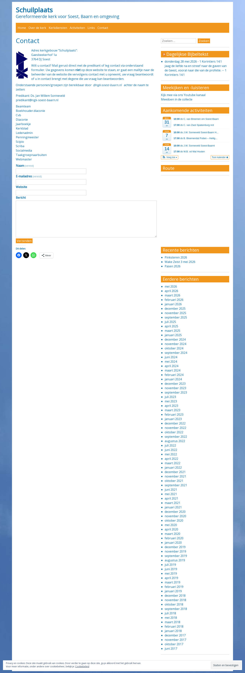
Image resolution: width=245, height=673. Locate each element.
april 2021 (171, 498)
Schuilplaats (34, 9)
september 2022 (176, 437)
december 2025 (175, 309)
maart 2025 (172, 331)
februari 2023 (174, 414)
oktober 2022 (174, 432)
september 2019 (176, 556)
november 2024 (175, 344)
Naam (25, 166)
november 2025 (175, 313)
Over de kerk (37, 28)
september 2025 (176, 317)
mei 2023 (171, 401)
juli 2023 (170, 397)
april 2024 (171, 366)
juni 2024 (171, 357)
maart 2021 (172, 503)
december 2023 (175, 384)
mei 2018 (171, 618)
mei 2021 (171, 494)
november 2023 (175, 388)
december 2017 (175, 635)
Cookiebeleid (82, 666)
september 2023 (176, 392)
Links (91, 28)
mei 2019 (171, 573)
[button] (169, 157)
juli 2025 (170, 322)
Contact (102, 28)
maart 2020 (172, 534)
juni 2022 (171, 450)
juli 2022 (170, 445)
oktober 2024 (174, 348)
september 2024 (176, 353)
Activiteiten (77, 28)
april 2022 (171, 459)
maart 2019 (172, 582)
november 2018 (175, 600)
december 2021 (175, 472)
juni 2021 (171, 490)
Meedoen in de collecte (176, 99)
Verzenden (24, 241)
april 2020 (171, 529)
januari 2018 (173, 631)
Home (22, 28)
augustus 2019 (175, 560)
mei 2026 (171, 286)
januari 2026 (173, 304)
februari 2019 (174, 587)
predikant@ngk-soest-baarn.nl (37, 100)
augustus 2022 (175, 441)
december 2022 (175, 423)
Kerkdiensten (58, 28)
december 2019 (175, 547)
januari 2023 (173, 419)
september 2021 (176, 485)
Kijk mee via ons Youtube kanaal (183, 95)
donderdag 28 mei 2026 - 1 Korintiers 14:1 (193, 61)
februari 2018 (174, 626)
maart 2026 (172, 295)
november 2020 (175, 516)
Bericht (21, 198)
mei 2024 (171, 361)
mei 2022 (171, 454)
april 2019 (171, 578)
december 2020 (175, 512)
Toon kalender (220, 157)
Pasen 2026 (172, 266)
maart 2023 (172, 410)
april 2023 (171, 406)
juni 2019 (171, 569)
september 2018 (176, 609)
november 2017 (175, 640)
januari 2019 (173, 591)
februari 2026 (174, 300)
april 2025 (171, 326)
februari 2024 (174, 375)
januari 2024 (173, 379)
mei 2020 (171, 525)
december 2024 (175, 339)
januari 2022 (173, 467)
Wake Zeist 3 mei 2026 (180, 262)
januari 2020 (173, 543)
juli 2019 (170, 565)
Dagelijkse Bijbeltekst (187, 54)
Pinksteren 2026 (176, 257)
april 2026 (171, 291)
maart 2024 (172, 370)
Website (21, 187)
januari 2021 (173, 507)
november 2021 (175, 476)
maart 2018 (172, 622)
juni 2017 (171, 649)
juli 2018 (170, 613)
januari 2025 (173, 335)
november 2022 (175, 428)
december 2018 (175, 596)
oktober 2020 (174, 520)
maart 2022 (172, 463)
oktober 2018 (174, 604)
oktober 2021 (174, 481)
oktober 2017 (174, 644)
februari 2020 (174, 538)
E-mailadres (29, 176)
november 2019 (175, 551)
